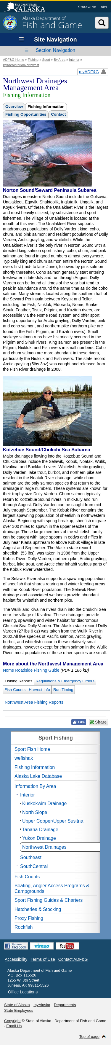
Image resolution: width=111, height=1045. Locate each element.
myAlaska (41, 1005)
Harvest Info (39, 689)
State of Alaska (27, 7)
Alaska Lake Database (38, 776)
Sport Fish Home (32, 749)
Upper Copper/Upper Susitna (52, 820)
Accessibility (16, 959)
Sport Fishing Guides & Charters (49, 900)
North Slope (34, 812)
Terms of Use (42, 959)
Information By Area (35, 786)
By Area (59, 59)
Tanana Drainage (40, 829)
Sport (46, 59)
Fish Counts (14, 689)
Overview (14, 106)
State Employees (18, 1010)
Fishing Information (46, 106)
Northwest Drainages (44, 847)
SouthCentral (34, 866)
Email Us (14, 1026)
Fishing (33, 59)
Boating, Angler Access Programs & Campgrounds (52, 888)
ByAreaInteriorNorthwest (21, 65)
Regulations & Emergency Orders (65, 681)
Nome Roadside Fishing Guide (31, 670)
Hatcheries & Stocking (38, 909)
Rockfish (24, 927)
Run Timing (63, 689)
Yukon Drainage (39, 838)
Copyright (12, 1021)
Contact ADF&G (73, 959)
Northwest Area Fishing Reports (34, 702)
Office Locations (23, 992)
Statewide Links (92, 7)
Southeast (30, 857)
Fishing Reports (18, 681)
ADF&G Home (13, 59)
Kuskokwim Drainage (44, 803)
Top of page (89, 1036)
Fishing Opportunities (25, 114)
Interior (74, 59)
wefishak (24, 758)
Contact (58, 114)
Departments (65, 1005)
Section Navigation (55, 50)
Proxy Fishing (29, 918)
